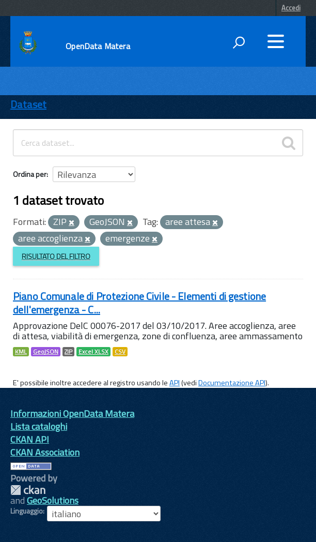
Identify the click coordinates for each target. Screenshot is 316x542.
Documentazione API (231, 382)
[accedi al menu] (275, 41)
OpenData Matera (98, 46)
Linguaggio (26, 511)
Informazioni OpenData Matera (72, 413)
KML (21, 351)
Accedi (291, 8)
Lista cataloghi (38, 426)
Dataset (28, 104)
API (174, 382)
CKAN (27, 490)
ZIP (68, 351)
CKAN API (29, 439)
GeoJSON (45, 351)
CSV (120, 351)
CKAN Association (45, 452)
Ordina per (29, 174)
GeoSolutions (52, 500)
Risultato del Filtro (56, 256)
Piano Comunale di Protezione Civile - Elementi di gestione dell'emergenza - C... (139, 303)
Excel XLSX (93, 351)
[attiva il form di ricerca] (238, 42)
